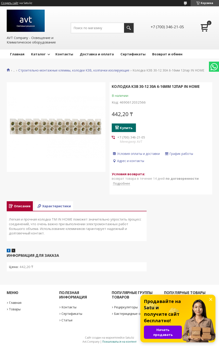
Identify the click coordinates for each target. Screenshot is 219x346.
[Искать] (129, 28)
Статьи (66, 320)
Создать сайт (9, 3)
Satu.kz (129, 338)
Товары (15, 309)
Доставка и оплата (97, 54)
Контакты (64, 54)
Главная (17, 54)
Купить (126, 127)
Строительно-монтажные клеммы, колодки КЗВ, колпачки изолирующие (73, 70)
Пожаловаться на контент (119, 342)
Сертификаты (132, 54)
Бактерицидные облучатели (135, 313)
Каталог (38, 54)
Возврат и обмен (167, 54)
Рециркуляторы (126, 307)
